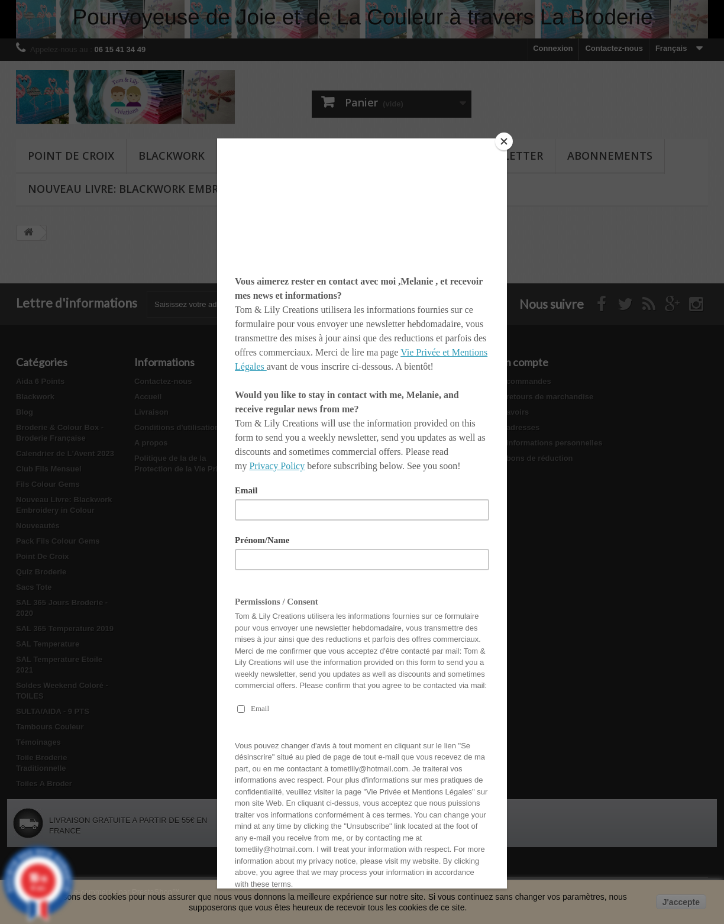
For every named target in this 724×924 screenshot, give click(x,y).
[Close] (504, 141)
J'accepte (681, 902)
